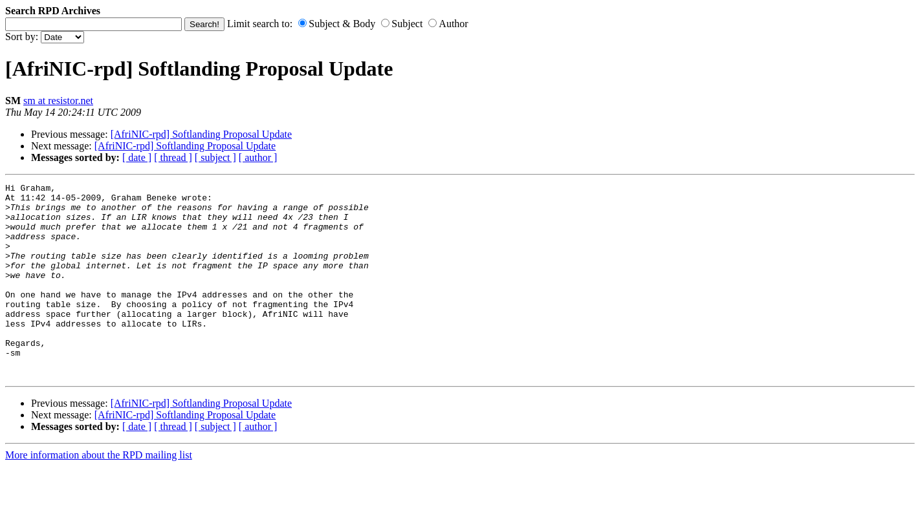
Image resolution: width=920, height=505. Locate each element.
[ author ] (258, 157)
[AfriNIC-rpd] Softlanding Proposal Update (201, 134)
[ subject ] (215, 157)
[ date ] (136, 157)
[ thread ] (173, 157)
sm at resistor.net (58, 100)
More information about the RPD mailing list (98, 493)
